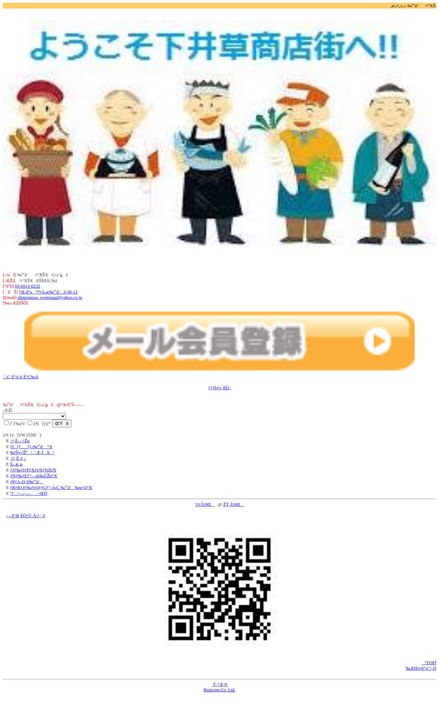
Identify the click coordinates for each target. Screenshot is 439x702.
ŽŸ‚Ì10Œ (233, 504)
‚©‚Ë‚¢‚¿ (18, 458)
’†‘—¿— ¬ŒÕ (28, 493)
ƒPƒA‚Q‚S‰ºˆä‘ (26, 481)
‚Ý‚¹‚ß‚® (219, 684)
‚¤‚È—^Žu (20, 440)
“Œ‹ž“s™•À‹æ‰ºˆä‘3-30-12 (48, 291)
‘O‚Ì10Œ (205, 504)
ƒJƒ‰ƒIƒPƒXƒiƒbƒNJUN (33, 469)
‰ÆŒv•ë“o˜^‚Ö (421, 668)
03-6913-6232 (27, 286)
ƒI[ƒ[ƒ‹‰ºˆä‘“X (31, 446)
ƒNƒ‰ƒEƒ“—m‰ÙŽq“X (33, 475)
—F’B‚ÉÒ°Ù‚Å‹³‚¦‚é (26, 515)
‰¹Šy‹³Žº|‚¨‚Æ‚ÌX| (32, 452)
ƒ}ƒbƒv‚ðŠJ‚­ (219, 387)
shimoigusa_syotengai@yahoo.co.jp (50, 297)
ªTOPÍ (429, 662)
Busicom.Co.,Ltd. (219, 689)
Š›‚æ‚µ (16, 464)
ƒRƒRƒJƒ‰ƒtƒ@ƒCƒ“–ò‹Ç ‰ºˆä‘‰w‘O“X (51, 487)
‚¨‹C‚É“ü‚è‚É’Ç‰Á (20, 376)
